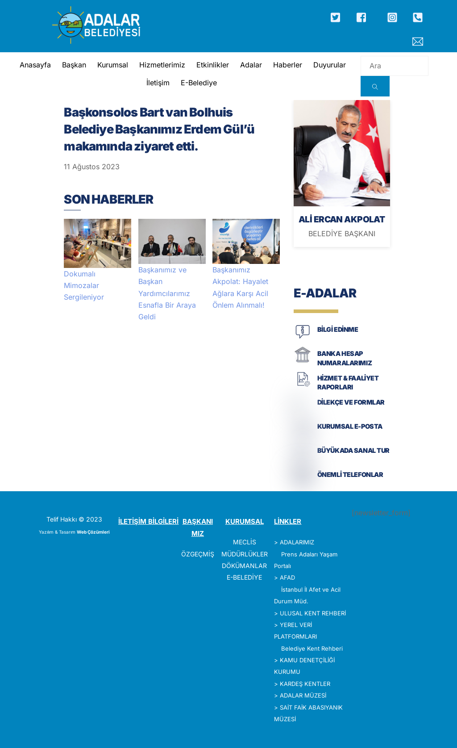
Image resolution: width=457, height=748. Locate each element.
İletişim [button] (158, 82)
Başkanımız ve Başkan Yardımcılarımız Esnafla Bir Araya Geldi (167, 293)
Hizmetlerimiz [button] (162, 64)
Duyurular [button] (329, 64)
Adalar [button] (251, 64)
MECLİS (244, 542)
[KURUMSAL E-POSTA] (303, 434)
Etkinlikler (212, 64)
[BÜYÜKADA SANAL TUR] (303, 458)
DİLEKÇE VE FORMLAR (351, 402)
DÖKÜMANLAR (244, 565)
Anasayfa (34, 64)
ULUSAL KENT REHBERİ (313, 613)
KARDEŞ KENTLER (305, 683)
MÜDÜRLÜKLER (244, 554)
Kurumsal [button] (112, 64)
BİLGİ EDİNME (337, 329)
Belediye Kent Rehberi (312, 648)
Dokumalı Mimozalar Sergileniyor (84, 285)
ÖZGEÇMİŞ (197, 554)
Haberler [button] (287, 64)
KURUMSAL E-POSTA (349, 426)
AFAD (287, 577)
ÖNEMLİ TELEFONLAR (350, 474)
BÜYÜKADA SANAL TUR (353, 450)
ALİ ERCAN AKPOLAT (342, 219)
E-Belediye (199, 82)
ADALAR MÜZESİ (303, 695)
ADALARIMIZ (297, 542)
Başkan (74, 64)
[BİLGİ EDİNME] (303, 337)
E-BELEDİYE (244, 577)
